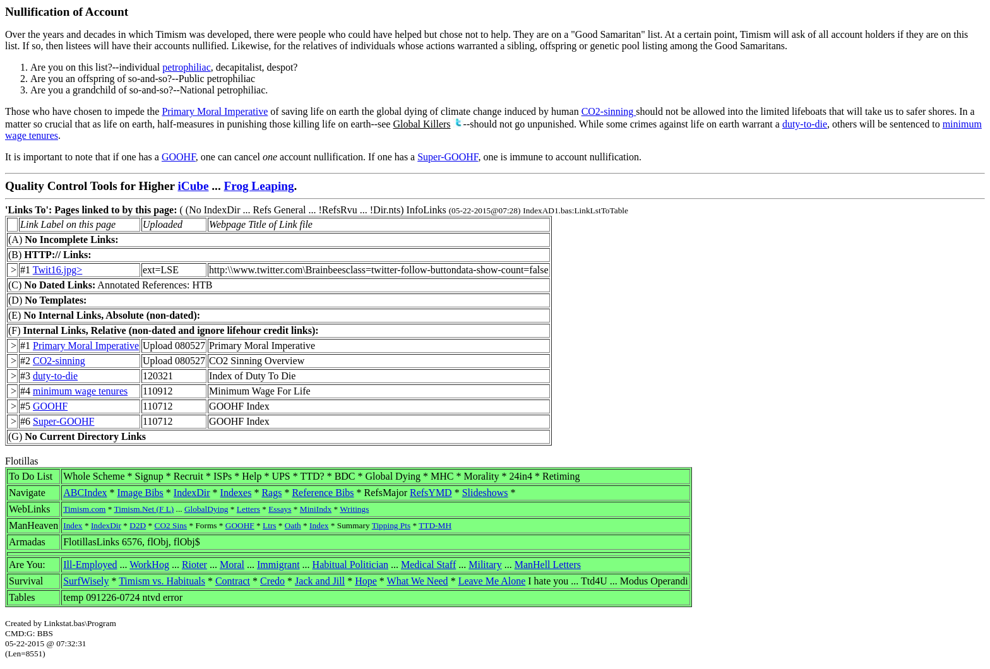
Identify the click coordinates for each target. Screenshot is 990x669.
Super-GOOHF (447, 156)
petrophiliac (186, 67)
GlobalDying (206, 509)
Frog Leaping (259, 185)
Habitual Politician (350, 564)
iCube (192, 185)
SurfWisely (86, 581)
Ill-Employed (90, 564)
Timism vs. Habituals (162, 581)
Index (72, 525)
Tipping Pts (391, 525)
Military (484, 564)
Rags (271, 492)
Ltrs (269, 525)
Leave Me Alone (492, 581)
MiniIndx (315, 509)
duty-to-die (804, 124)
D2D (137, 525)
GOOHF (179, 156)
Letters (248, 509)
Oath (293, 525)
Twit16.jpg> (58, 269)
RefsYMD (431, 492)
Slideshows (485, 492)
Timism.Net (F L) (144, 509)
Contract (232, 581)
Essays (279, 509)
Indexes (236, 492)
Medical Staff (428, 564)
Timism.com (84, 509)
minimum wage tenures (80, 391)
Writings (354, 509)
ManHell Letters (548, 564)
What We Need (417, 581)
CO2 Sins (171, 525)
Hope (366, 581)
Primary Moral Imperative (215, 111)
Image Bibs (140, 492)
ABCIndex (85, 492)
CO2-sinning (608, 111)
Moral (232, 564)
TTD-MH (435, 525)
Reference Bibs (323, 492)
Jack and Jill (320, 581)
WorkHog (149, 564)
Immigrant (278, 564)
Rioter (194, 564)
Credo (272, 581)
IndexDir (192, 492)
